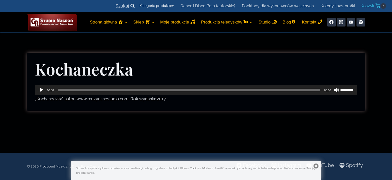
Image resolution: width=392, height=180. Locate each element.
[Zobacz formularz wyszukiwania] (125, 6)
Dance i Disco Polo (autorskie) (207, 6)
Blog (289, 21)
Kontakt (312, 21)
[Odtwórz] (41, 90)
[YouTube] (351, 22)
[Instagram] (341, 22)
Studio (267, 21)
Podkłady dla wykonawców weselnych (278, 6)
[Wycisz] (336, 90)
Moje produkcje (177, 21)
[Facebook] (331, 22)
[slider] (189, 90)
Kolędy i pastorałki (337, 6)
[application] (196, 90)
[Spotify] (360, 22)
